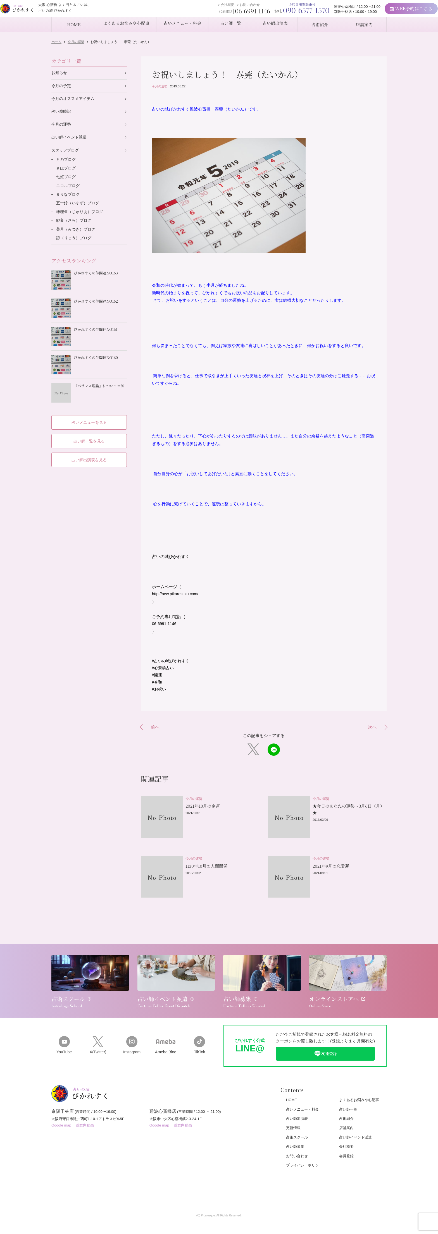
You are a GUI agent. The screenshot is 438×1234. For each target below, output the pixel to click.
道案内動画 (85, 1119)
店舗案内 (346, 1119)
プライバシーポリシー (304, 1156)
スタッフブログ (66, 153)
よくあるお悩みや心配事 (359, 1091)
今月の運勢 (159, 86)
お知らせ (59, 73)
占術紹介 (346, 1109)
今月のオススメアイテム (74, 99)
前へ (151, 733)
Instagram (131, 1035)
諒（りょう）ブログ (75, 246)
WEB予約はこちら (389, 11)
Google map (61, 1119)
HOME (291, 1091)
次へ (376, 733)
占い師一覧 (348, 1100)
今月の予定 (61, 86)
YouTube (64, 1035)
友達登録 (325, 1044)
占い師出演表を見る (89, 455)
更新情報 (293, 1119)
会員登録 (346, 1147)
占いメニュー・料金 (302, 1100)
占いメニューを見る (89, 417)
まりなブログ (68, 200)
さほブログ (66, 172)
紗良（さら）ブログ (75, 227)
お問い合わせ (228, 7)
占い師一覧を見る (89, 436)
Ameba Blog (165, 1035)
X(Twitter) (98, 1035)
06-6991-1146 (165, 627)
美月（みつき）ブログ (77, 237)
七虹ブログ (66, 181)
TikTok (199, 1035)
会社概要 (206, 7)
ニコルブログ (68, 190)
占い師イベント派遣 (70, 140)
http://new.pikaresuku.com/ (177, 597)
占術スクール (297, 1128)
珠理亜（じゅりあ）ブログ (81, 218)
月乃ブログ (66, 163)
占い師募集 (295, 1137)
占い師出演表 (297, 1109)
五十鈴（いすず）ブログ (79, 209)
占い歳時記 (61, 113)
